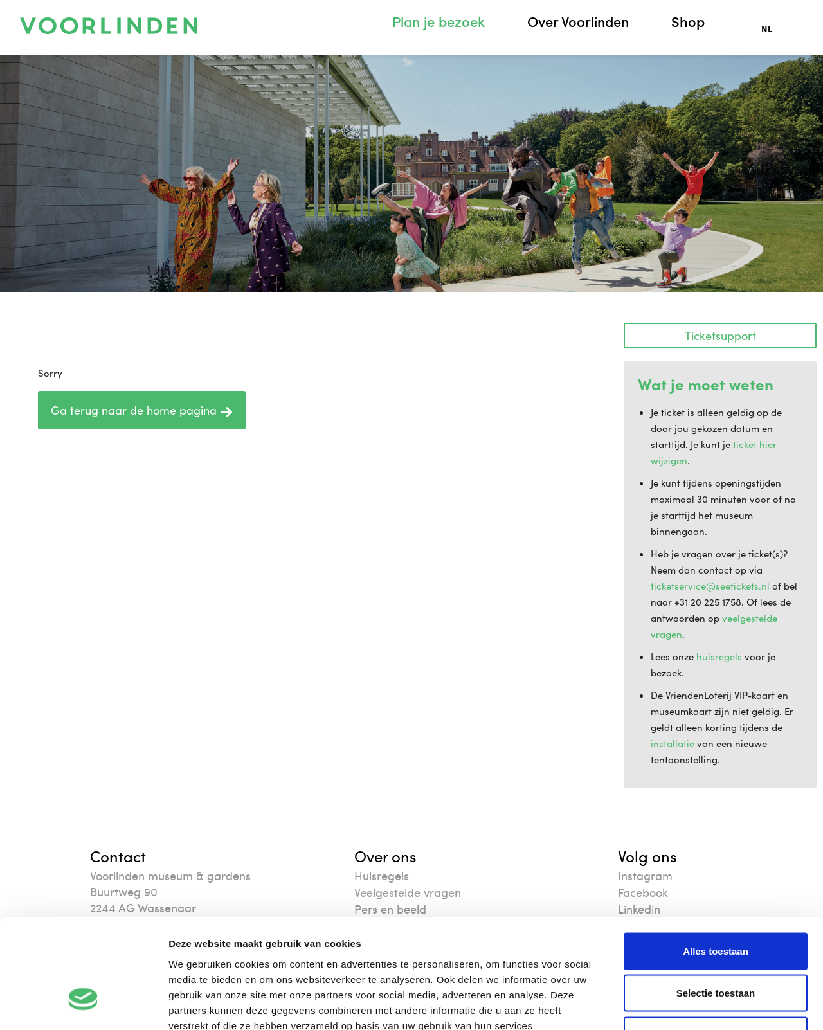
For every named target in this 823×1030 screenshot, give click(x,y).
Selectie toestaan (715, 903)
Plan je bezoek (438, 22)
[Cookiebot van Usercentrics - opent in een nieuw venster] (83, 1005)
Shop (688, 22)
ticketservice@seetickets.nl (710, 585)
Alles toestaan (715, 861)
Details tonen (694, 1004)
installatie (672, 743)
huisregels (719, 656)
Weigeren (715, 945)
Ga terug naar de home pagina (142, 410)
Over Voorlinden (578, 22)
